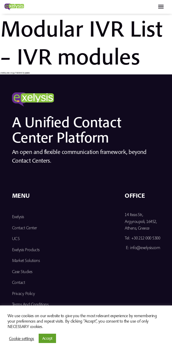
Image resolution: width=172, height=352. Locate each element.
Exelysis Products (26, 249)
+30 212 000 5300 (145, 238)
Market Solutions (26, 260)
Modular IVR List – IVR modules (81, 42)
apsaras (27, 72)
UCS (15, 238)
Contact (18, 282)
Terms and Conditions (30, 304)
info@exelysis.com (145, 247)
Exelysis (18, 216)
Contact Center (24, 227)
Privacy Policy (23, 293)
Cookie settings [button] (21, 338)
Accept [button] (47, 338)
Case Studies (22, 271)
